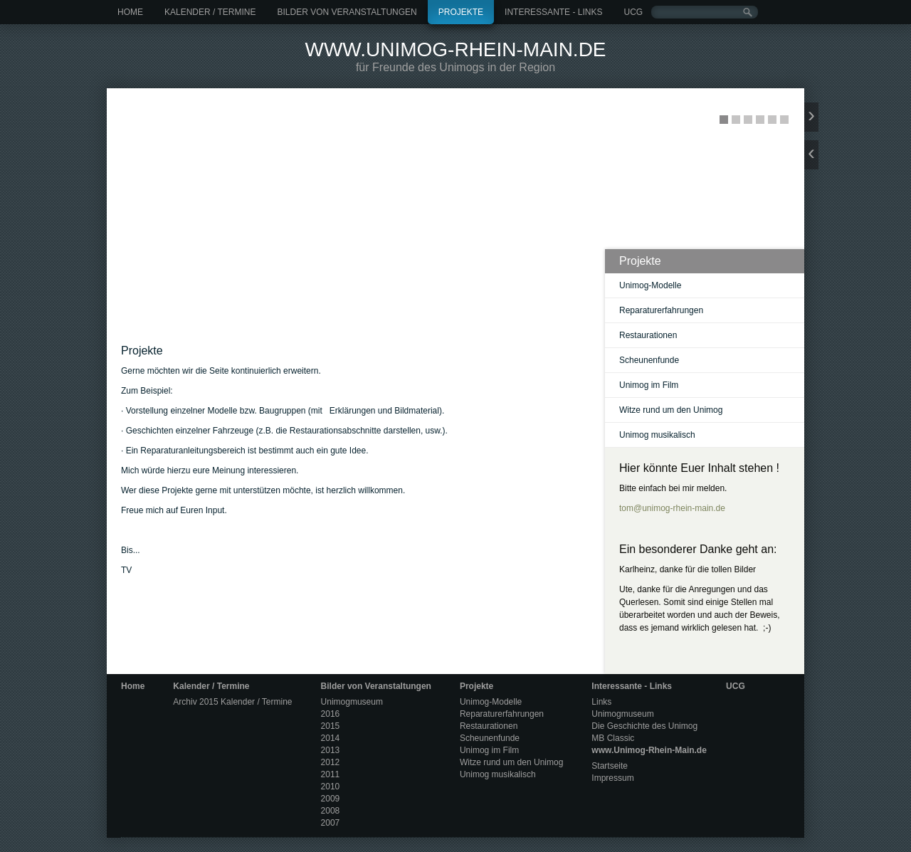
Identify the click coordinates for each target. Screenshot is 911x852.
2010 (330, 786)
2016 (330, 714)
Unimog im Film (648, 385)
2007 (330, 823)
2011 (330, 774)
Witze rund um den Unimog (670, 410)
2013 (330, 750)
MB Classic (612, 738)
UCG (633, 12)
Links (601, 702)
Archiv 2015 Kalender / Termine (232, 702)
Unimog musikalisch (657, 435)
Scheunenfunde (649, 360)
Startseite (609, 766)
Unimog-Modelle (650, 285)
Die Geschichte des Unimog (644, 726)
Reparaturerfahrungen (661, 310)
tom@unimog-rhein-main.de (672, 508)
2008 (330, 811)
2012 (330, 762)
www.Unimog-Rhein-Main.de (455, 49)
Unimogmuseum (352, 702)
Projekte (460, 12)
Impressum (612, 778)
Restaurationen (648, 335)
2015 (330, 726)
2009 (330, 799)
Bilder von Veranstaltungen (346, 12)
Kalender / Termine (210, 12)
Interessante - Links (553, 12)
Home (130, 12)
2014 (330, 738)
